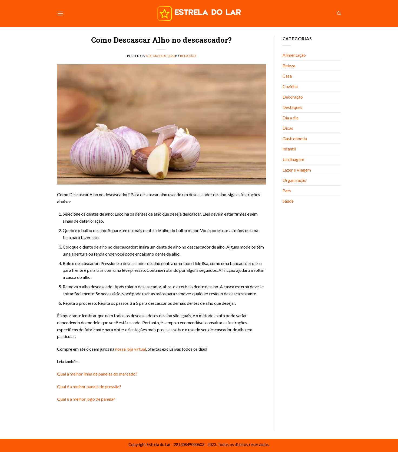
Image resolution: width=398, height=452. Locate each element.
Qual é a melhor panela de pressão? (89, 386)
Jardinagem (293, 159)
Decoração (293, 96)
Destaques (292, 107)
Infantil (289, 148)
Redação (188, 56)
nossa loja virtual (130, 348)
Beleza (289, 65)
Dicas (288, 127)
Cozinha (290, 86)
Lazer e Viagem (297, 169)
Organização (294, 180)
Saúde (288, 200)
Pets (287, 190)
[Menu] (60, 13)
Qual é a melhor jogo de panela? (86, 398)
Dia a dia (290, 117)
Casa (287, 75)
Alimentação (294, 55)
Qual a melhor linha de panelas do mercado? (97, 373)
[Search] (339, 13)
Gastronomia (295, 138)
